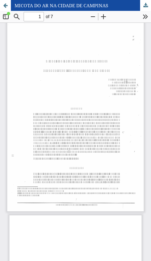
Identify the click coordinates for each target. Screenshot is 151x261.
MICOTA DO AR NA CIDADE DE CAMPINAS (61, 5)
